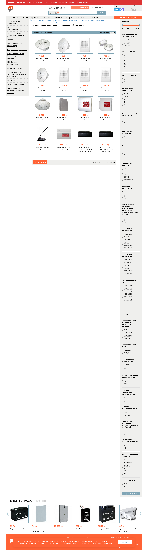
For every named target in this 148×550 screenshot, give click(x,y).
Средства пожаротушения (17, 50)
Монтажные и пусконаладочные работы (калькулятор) (65, 14)
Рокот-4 (105, 120)
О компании (13, 14)
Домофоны (11, 40)
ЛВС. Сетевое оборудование (12, 63)
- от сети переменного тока (129, 408)
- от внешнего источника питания (130, 307)
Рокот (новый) (84, 120)
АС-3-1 (43, 60)
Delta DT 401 (80, 529)
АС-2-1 (85, 60)
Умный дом (11, 80)
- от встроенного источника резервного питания (129, 323)
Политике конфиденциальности (102, 543)
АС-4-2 (85, 90)
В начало (96, 162)
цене (45, 33)
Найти (62, 9)
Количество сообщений (127, 132)
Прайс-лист (35, 14)
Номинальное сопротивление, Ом (130, 441)
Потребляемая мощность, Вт (128, 89)
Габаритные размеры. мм (127, 255)
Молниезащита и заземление (13, 22)
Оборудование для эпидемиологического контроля (15, 90)
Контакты (94, 14)
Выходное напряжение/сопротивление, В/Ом (129, 189)
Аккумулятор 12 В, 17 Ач (105, 529)
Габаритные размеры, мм (127, 229)
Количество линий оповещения (129, 115)
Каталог (25, 14)
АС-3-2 (106, 60)
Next (140, 514)
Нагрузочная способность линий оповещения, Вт (130, 375)
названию (53, 33)
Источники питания (14, 68)
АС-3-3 (64, 60)
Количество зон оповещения (128, 147)
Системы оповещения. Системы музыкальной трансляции (15, 56)
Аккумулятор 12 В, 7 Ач (17, 529)
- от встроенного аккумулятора (129, 345)
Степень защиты (129, 480)
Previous (8, 514)
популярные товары (21, 500)
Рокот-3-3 (106, 90)
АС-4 (63, 120)
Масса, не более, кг (129, 51)
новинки (40, 500)
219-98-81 (77, 7)
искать (25, 8)
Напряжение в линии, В (127, 164)
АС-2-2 (64, 90)
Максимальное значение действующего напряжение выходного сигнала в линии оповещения (130, 210)
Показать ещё (40, 162)
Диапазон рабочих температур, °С (129, 35)
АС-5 (42, 120)
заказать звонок (100, 9)
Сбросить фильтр (131, 494)
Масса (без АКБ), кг (129, 75)
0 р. (134, 6)
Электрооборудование (16, 84)
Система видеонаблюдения (14, 28)
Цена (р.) (125, 22)
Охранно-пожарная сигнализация (14, 45)
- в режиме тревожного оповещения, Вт (128, 392)
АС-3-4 (43, 90)
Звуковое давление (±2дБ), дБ (130, 455)
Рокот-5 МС (42, 149)
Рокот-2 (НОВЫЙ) (63, 149)
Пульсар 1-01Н (58, 529)
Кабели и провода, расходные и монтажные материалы (16, 74)
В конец (112, 162)
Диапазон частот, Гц (129, 281)
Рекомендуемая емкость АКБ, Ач (128, 360)
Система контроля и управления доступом (15, 34)
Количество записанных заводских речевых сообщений (130, 424)
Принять (125, 542)
